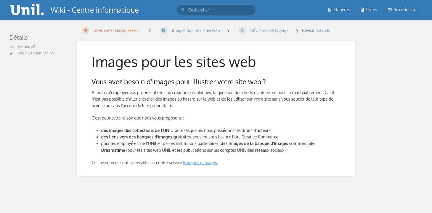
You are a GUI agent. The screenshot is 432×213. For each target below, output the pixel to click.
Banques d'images (200, 162)
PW (51, 53)
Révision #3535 (316, 30)
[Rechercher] (183, 9)
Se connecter (403, 9)
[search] (216, 9)
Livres (368, 9)
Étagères (338, 9)
